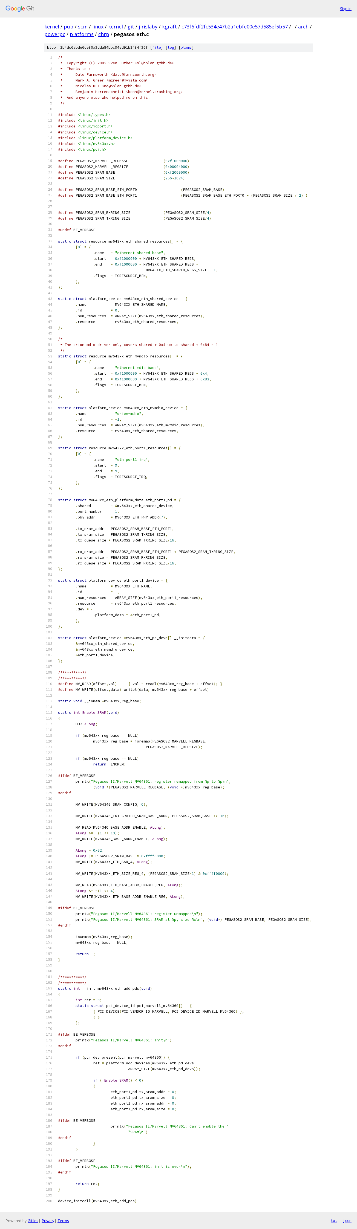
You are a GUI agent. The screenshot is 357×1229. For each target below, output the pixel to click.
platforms (82, 34)
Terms (63, 1220)
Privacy (48, 1220)
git (131, 26)
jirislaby (148, 26)
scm (83, 26)
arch (303, 26)
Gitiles (33, 1220)
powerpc (54, 34)
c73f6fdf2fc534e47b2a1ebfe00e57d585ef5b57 (235, 26)
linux (97, 26)
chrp (103, 34)
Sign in (346, 8)
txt (334, 1220)
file (156, 47)
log (171, 47)
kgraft (169, 26)
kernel (51, 26)
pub (68, 26)
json (347, 1220)
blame (186, 47)
